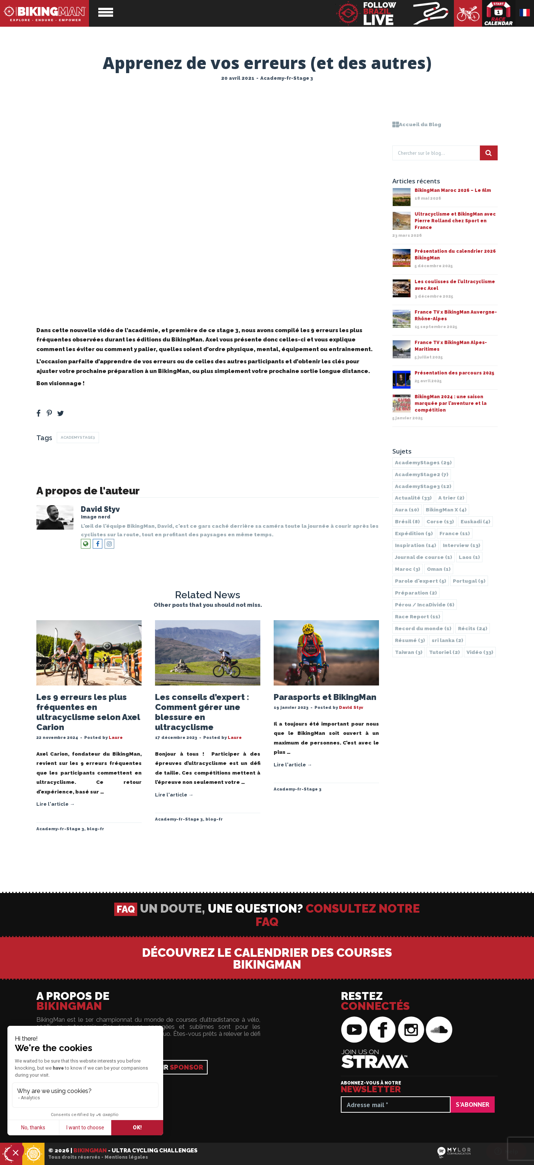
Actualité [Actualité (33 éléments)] (413, 498)
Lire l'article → (55, 804)
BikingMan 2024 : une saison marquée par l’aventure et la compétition (451, 403)
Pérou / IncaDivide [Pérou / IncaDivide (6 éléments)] (424, 605)
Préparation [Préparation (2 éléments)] (416, 593)
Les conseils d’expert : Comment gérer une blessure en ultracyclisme (202, 712)
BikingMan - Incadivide (33, 1154)
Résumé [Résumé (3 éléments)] (410, 640)
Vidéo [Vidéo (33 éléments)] (480, 652)
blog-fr (95, 828)
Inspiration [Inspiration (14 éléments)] (415, 545)
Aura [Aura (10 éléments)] (407, 510)
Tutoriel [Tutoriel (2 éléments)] (444, 652)
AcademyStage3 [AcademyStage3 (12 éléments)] (423, 486)
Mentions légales (126, 1157)
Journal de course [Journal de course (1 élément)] (423, 557)
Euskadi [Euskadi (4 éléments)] (475, 521)
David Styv (100, 509)
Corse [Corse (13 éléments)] (440, 521)
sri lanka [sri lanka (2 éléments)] (447, 640)
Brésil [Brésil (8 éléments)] (407, 521)
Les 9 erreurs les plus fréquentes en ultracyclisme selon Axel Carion (88, 712)
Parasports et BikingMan (325, 697)
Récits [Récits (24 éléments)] (472, 628)
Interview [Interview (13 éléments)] (461, 545)
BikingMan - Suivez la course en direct (394, 13)
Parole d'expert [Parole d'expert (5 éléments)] (420, 581)
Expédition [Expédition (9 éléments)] (414, 533)
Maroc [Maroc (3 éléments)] (407, 569)
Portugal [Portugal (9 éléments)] (469, 581)
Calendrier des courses (498, 13)
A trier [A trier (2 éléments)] (451, 498)
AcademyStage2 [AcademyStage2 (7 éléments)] (421, 474)
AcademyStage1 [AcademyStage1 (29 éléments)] (423, 462)
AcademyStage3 (78, 437)
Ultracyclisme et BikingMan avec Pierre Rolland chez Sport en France (455, 221)
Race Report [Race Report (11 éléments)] (417, 616)
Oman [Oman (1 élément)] (439, 569)
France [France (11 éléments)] (454, 533)
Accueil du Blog (416, 124)
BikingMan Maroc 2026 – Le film (453, 190)
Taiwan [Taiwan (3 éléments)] (408, 652)
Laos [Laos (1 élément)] (469, 557)
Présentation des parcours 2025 (454, 373)
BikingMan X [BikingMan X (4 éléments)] (446, 510)
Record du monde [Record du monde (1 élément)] (423, 628)
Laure (116, 737)
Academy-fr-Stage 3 (286, 78)
